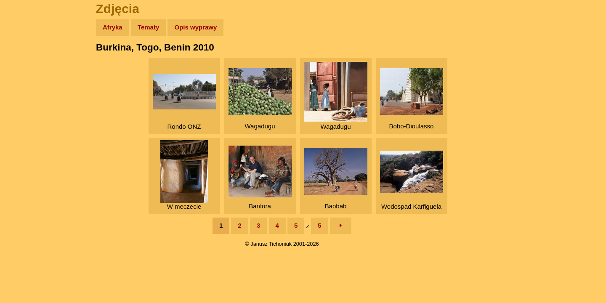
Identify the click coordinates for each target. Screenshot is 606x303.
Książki (25, 108)
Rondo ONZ (184, 102)
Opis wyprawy (195, 27)
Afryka (112, 27)
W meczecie (184, 175)
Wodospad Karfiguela (411, 180)
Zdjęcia (25, 76)
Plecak (24, 141)
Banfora (260, 178)
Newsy (24, 92)
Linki (21, 157)
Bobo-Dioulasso (411, 99)
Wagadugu (260, 99)
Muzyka (25, 124)
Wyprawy (28, 60)
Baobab (335, 179)
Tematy (148, 27)
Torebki (25, 173)
